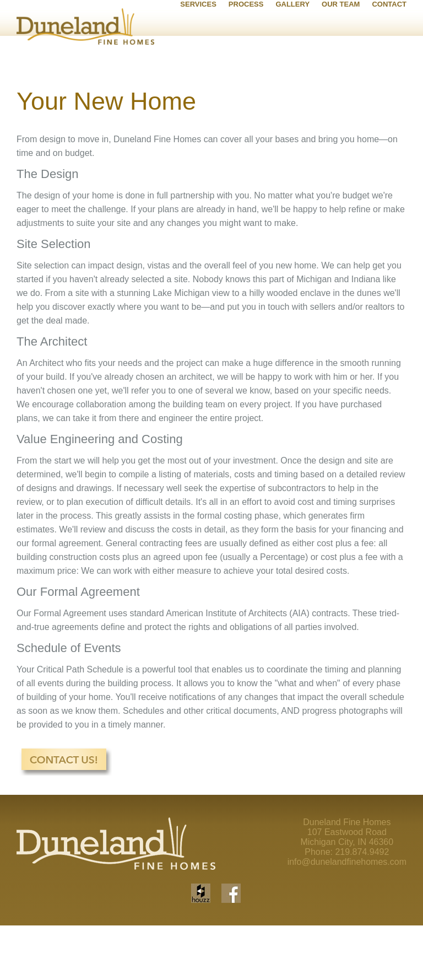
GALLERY (292, 52)
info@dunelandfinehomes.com (347, 888)
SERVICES (198, 52)
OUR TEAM (341, 52)
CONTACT (389, 52)
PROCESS (246, 52)
